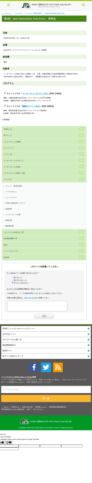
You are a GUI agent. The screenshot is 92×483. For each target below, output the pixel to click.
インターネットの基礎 (12, 142)
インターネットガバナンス (14, 160)
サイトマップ (9, 148)
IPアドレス (8, 135)
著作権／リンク (40, 408)
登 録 (46, 400)
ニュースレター (11, 197)
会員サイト (46, 352)
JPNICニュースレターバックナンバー (46, 330)
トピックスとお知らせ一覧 (14, 232)
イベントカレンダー (11, 251)
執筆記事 (8, 220)
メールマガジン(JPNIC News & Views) (16, 379)
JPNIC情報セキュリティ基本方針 (12, 411)
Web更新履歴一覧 (10, 238)
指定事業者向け (46, 346)
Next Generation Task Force (54, 13)
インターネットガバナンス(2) (35, 93)
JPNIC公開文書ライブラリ (15, 203)
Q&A (5, 245)
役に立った (18, 277)
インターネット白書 (12, 214)
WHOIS (6, 257)
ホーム (6, 408)
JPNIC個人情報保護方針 (57, 408)
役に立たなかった (20, 280)
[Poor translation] (9, 444)
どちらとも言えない (21, 283)
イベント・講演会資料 (34, 13)
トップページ (6, 13)
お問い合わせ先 (30, 298)
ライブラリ (19, 13)
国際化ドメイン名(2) (31, 106)
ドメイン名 (8, 154)
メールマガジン (11, 192)
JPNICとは (8, 129)
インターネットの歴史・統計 (14, 173)
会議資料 (8, 209)
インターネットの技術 (12, 167)
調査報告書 (9, 226)
